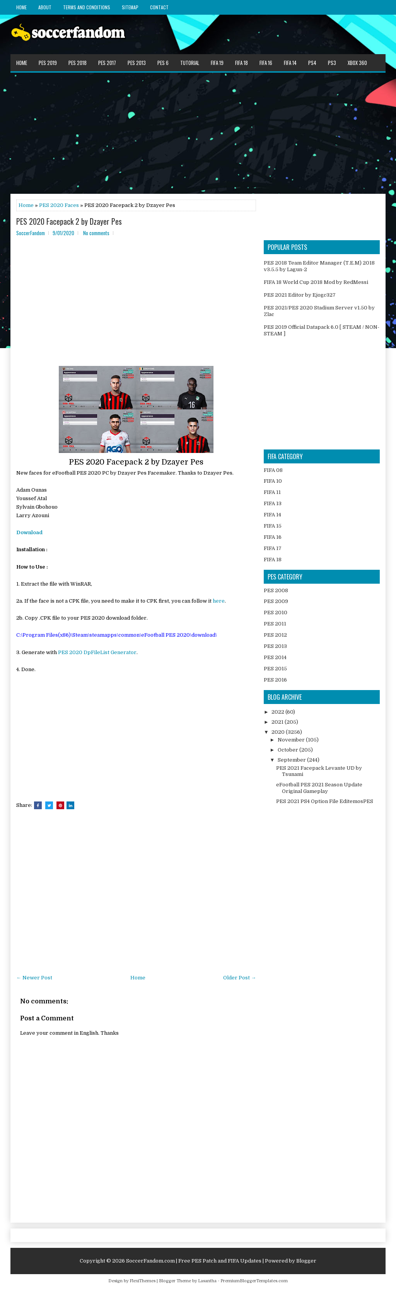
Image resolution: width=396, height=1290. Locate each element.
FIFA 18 (241, 63)
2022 (278, 712)
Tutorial (189, 63)
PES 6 (163, 63)
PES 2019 (48, 63)
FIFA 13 (273, 503)
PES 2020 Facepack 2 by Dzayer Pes (69, 221)
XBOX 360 (357, 63)
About (44, 7)
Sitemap (130, 7)
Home (21, 7)
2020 (278, 732)
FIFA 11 (272, 492)
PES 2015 (275, 668)
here (219, 601)
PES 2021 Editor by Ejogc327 (300, 295)
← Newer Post (34, 978)
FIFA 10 (273, 481)
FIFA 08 (273, 470)
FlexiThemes (142, 1280)
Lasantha (207, 1280)
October (288, 750)
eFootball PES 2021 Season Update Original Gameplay (319, 788)
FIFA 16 (265, 63)
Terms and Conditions (86, 7)
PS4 (312, 63)
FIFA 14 (290, 63)
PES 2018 (77, 63)
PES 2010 (275, 612)
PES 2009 (276, 601)
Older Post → (239, 978)
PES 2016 (275, 680)
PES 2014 (275, 657)
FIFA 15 (273, 526)
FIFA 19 (217, 63)
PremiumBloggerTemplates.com (254, 1280)
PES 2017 (107, 63)
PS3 (332, 63)
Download (29, 532)
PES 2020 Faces (59, 205)
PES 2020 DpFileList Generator (97, 652)
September (292, 760)
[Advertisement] (198, 133)
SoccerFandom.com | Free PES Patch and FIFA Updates (193, 1261)
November (292, 740)
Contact (159, 7)
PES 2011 (275, 624)
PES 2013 (137, 63)
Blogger (306, 1261)
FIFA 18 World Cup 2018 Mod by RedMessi (316, 282)
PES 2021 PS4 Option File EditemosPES (324, 801)
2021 (278, 722)
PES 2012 (275, 635)
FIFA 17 (273, 548)
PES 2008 (276, 590)
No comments (96, 233)
